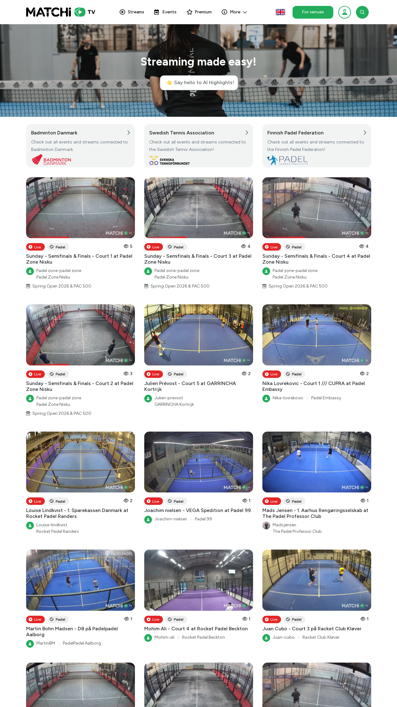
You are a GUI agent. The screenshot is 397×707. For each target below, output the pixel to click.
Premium (199, 12)
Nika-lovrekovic (288, 398)
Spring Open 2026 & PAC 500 (61, 286)
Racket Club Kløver (320, 637)
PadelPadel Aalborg (82, 643)
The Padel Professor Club (297, 531)
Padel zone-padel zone (58, 270)
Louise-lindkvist (51, 525)
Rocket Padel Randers (57, 531)
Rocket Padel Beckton (203, 637)
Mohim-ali (164, 637)
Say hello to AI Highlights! (200, 82)
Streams (132, 12)
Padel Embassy (326, 398)
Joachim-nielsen (171, 519)
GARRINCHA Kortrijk (174, 404)
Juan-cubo (284, 637)
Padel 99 (203, 519)
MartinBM (45, 643)
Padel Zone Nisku (53, 277)
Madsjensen (284, 525)
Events (165, 12)
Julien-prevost (169, 398)
